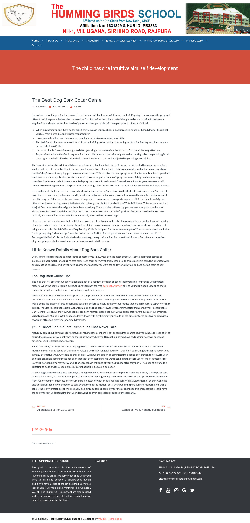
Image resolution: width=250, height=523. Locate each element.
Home (35, 40)
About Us (52, 40)
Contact (36, 45)
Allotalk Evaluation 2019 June (55, 409)
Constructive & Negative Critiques (143, 409)
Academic (93, 40)
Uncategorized (59, 107)
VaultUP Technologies (110, 518)
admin (78, 107)
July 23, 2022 (40, 107)
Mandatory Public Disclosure (161, 40)
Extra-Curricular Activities (121, 40)
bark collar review (112, 285)
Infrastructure (194, 40)
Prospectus (72, 40)
